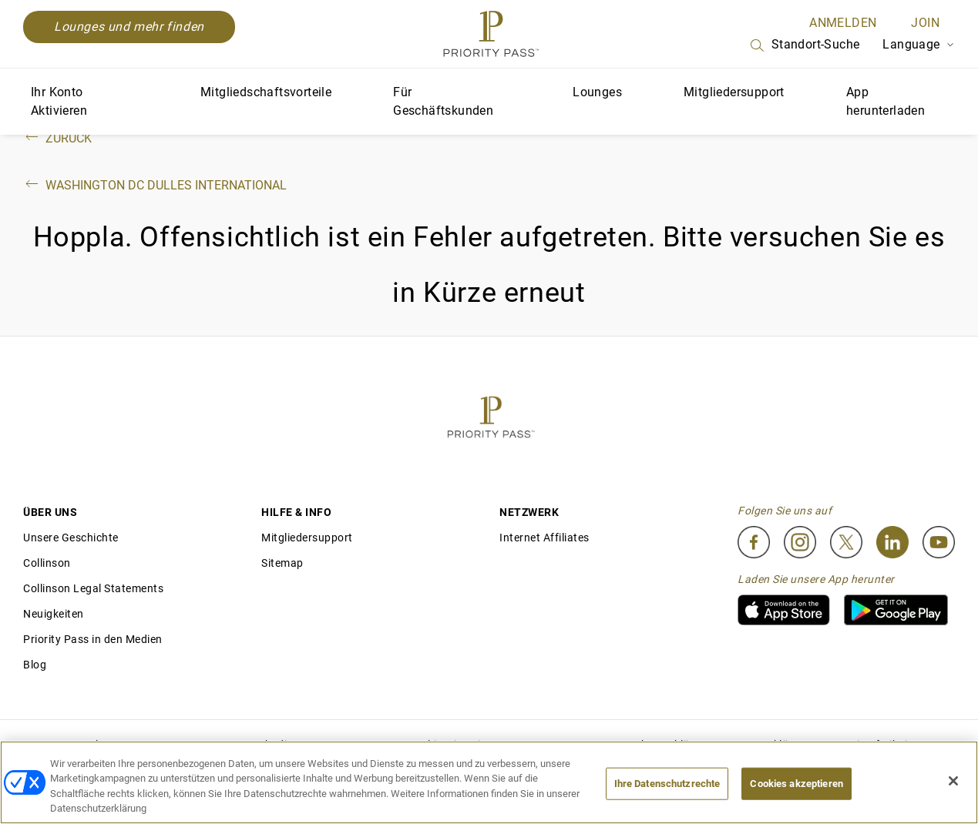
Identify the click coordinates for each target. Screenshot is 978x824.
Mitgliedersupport (734, 92)
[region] (489, 782)
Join (925, 22)
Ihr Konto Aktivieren (59, 101)
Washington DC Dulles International (155, 185)
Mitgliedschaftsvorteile (265, 92)
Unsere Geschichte (71, 537)
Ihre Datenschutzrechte (667, 783)
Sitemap (282, 563)
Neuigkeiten (53, 614)
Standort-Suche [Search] (804, 45)
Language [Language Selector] (918, 44)
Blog (34, 664)
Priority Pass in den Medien (93, 639)
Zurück (57, 138)
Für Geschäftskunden (443, 101)
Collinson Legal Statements (93, 588)
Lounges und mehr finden (129, 26)
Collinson (47, 563)
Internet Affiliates (544, 537)
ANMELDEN (842, 22)
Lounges (597, 92)
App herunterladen (885, 101)
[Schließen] (953, 781)
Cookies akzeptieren (796, 783)
